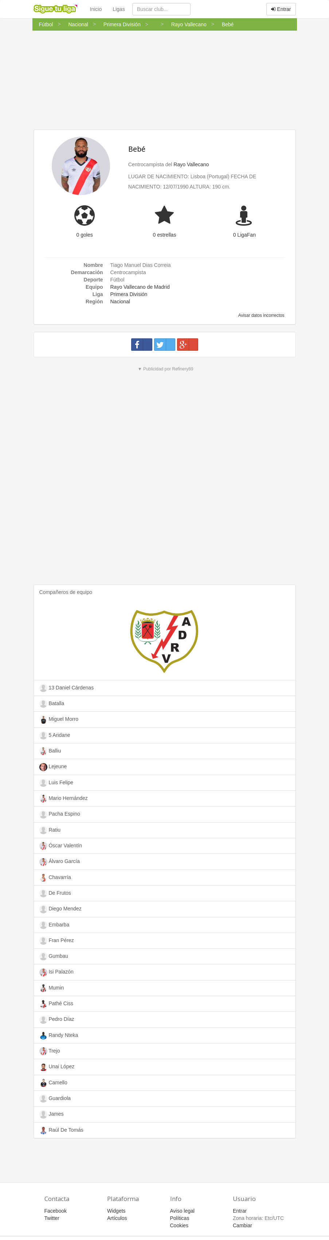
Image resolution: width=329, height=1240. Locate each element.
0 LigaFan (244, 235)
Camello (53, 1083)
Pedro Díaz (56, 1020)
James (51, 1114)
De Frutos (55, 893)
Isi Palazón (56, 972)
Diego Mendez (60, 909)
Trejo (49, 1051)
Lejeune (53, 767)
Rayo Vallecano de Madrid (140, 287)
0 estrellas (164, 235)
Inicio (96, 9)
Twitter (51, 1218)
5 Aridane (54, 735)
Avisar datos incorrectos (260, 315)
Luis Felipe (56, 783)
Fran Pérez (56, 941)
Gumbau (53, 956)
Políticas (179, 1218)
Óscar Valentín (60, 846)
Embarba (54, 925)
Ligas (119, 9)
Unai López (57, 1067)
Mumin (51, 988)
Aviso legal (182, 1211)
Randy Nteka (58, 1035)
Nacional (120, 301)
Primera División (129, 294)
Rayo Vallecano (191, 164)
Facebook (55, 1211)
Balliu (50, 751)
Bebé (136, 149)
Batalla (51, 704)
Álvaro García (59, 862)
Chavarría (55, 878)
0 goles (85, 235)
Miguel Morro (59, 720)
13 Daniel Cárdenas (66, 688)
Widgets (116, 1211)
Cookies (179, 1225)
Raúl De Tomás (61, 1130)
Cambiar (242, 1225)
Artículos (117, 1218)
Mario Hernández (63, 798)
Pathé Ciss (56, 1004)
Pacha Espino (59, 815)
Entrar (281, 9)
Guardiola (55, 1099)
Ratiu (50, 830)
